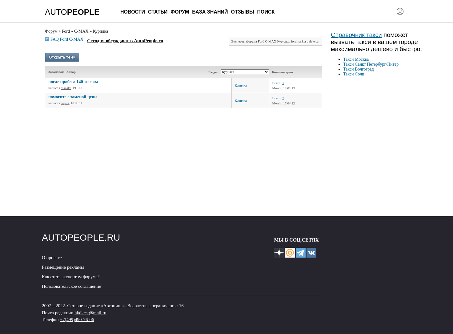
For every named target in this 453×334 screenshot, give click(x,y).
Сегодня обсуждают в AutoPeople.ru (125, 40)
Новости (132, 11)
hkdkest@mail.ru (90, 312)
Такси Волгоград (358, 69)
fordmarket (298, 41)
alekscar (314, 41)
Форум (179, 11)
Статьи (157, 11)
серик (65, 103)
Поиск (266, 11)
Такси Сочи (353, 74)
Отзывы (242, 11)
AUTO (72, 12)
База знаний (210, 11)
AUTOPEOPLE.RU (81, 237)
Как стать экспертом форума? (71, 276)
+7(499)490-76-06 (77, 319)
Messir (277, 88)
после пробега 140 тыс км (73, 81)
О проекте (52, 257)
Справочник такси (356, 34)
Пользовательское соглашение (71, 286)
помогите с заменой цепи (72, 97)
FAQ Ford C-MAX (66, 39)
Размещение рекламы (63, 267)
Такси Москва (356, 59)
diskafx (66, 88)
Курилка (241, 85)
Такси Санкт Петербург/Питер (371, 64)
